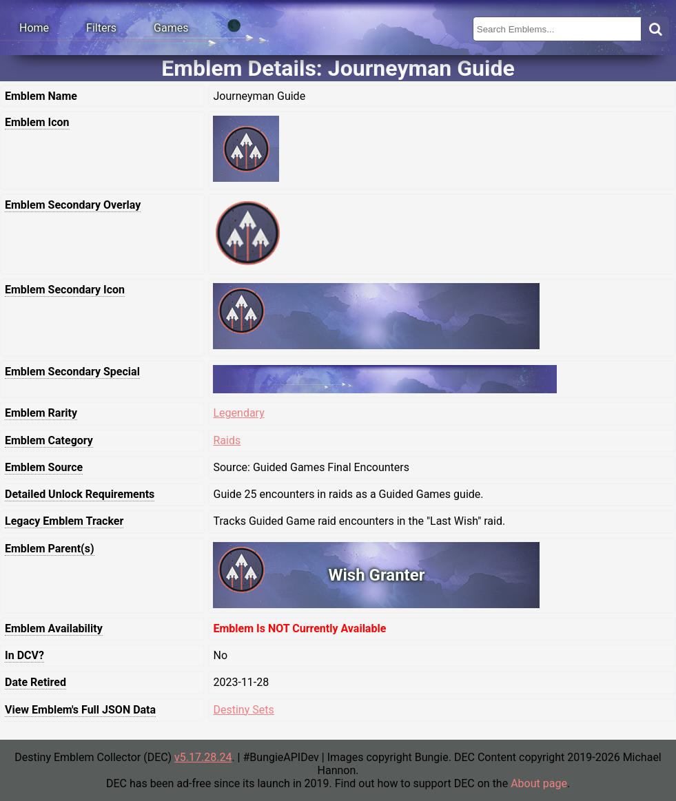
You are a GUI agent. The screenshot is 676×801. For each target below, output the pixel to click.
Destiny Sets (243, 709)
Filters (101, 27)
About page (539, 783)
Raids (226, 440)
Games (171, 27)
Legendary (238, 412)
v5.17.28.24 (203, 757)
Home (34, 27)
